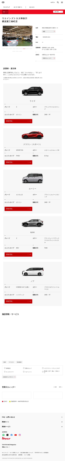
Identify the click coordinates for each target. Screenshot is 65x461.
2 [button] (6, 49)
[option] (16, 36)
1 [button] (2, 49)
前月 (56, 387)
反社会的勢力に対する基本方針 (9, 454)
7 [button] (23, 49)
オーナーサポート (18, 7)
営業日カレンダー (49, 58)
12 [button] (19, 51)
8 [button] (26, 49)
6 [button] (19, 49)
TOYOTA (3, 2)
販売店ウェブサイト (9, 377)
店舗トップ (5, 11)
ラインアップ (6, 7)
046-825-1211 (46, 37)
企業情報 (20, 454)
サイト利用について (14, 452)
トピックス (31, 7)
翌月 (60, 387)
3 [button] (9, 49)
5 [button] (16, 49)
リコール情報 (27, 454)
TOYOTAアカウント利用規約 (41, 452)
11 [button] (16, 51)
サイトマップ (5, 452)
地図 (49, 31)
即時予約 (18, 121)
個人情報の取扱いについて (27, 452)
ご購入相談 (56, 11)
